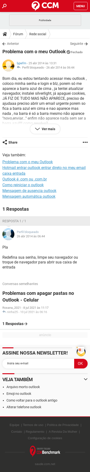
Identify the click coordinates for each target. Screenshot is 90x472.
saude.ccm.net (45, 464)
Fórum (18, 34)
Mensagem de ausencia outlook (29, 190)
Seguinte (76, 44)
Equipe (14, 425)
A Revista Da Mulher (63, 431)
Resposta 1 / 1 (14, 221)
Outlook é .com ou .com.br (24, 179)
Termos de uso (33, 425)
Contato (16, 431)
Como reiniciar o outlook (23, 185)
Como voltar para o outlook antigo (31, 400)
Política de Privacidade (63, 425)
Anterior (13, 44)
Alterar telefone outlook (23, 407)
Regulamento (35, 431)
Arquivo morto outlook (23, 387)
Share (13, 142)
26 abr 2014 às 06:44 (60, 67)
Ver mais (48, 129)
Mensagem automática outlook (28, 196)
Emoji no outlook (18, 394)
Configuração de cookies (45, 438)
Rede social (37, 34)
